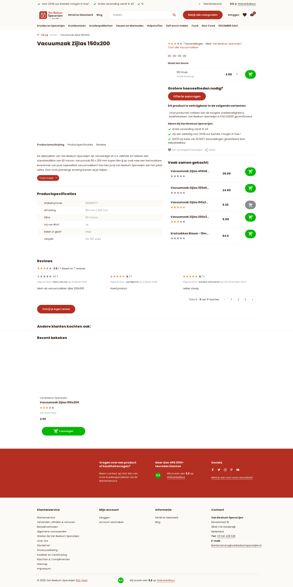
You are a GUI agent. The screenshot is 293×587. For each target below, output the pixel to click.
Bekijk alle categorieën (202, 15)
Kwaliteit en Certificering (52, 555)
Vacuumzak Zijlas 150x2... (189, 202)
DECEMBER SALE (228, 25)
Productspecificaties (80, 144)
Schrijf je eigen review (56, 309)
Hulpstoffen (154, 25)
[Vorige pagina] (224, 299)
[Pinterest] (231, 470)
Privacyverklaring (47, 550)
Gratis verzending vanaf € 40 (188, 129)
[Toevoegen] (250, 171)
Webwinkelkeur (247, 4)
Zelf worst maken (177, 25)
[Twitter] (219, 470)
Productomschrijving (50, 144)
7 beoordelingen (185, 44)
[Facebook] (212, 470)
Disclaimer (43, 545)
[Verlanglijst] (245, 15)
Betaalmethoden (47, 527)
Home (54, 35)
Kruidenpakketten (101, 25)
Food (195, 25)
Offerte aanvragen (187, 96)
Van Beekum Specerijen (227, 43)
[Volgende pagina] (252, 299)
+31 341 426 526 (226, 536)
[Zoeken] (144, 15)
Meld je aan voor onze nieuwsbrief (232, 477)
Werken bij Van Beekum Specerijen (58, 536)
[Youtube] (237, 470)
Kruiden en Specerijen (51, 25)
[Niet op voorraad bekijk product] (250, 205)
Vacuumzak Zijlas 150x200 (59, 402)
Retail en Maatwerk (80, 15)
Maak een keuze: (178, 63)
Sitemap (42, 564)
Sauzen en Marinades (130, 25)
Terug (42, 35)
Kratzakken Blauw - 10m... (190, 233)
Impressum (44, 568)
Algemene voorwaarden (52, 531)
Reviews (101, 144)
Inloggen (104, 517)
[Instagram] (225, 470)
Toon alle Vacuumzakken (183, 47)
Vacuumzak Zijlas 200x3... (190, 217)
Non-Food (208, 25)
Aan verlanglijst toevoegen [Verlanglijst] (185, 150)
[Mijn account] (233, 15)
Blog (99, 15)
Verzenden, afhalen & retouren (56, 522)
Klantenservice (213, 4)
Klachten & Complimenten (53, 559)
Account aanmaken (111, 522)
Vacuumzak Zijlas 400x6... (190, 171)
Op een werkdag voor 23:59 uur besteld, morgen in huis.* (204, 134)
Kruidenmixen (77, 25)
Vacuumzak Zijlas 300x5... (190, 188)
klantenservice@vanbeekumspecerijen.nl (236, 545)
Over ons (42, 541)
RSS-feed (81, 580)
